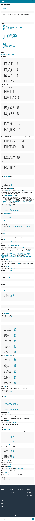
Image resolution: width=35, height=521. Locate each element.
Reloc (4, 386)
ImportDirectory (7, 313)
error (24, 190)
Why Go (2, 487)
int (20, 247)
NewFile (4, 233)
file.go (2, 54)
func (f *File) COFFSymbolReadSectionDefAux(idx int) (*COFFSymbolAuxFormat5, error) (16, 32)
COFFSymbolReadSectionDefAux (12, 245)
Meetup (2, 509)
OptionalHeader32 (7, 323)
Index (4, 9)
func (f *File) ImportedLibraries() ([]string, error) (10, 35)
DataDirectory (6, 213)
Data (14, 268)
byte (13, 414)
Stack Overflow (12, 492)
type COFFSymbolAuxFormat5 (7, 28)
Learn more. (8, 519)
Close (7, 259)
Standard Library (20, 489)
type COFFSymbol (5, 26)
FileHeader (5, 225)
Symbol (5, 472)
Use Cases (2, 489)
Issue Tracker (29, 492)
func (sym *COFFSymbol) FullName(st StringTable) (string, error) (13, 27)
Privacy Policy (18, 517)
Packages (20, 487)
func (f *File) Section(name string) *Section (10, 37)
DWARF (7, 266)
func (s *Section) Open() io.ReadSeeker (9, 46)
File (4, 220)
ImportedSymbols (9, 277)
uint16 (12, 183)
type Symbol (4, 50)
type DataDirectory (5, 29)
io (8, 235)
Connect (2, 498)
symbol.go (12, 54)
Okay (33, 519)
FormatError (6, 302)
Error (10, 309)
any (9, 226)
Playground (11, 489)
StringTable (17, 190)
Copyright (17, 514)
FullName (11, 188)
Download (28, 489)
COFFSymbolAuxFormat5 (9, 195)
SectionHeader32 (13, 431)
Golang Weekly (3, 510)
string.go (9, 54)
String (9, 466)
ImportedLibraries (9, 270)
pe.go (4, 54)
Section (11, 227)
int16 (12, 182)
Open (4, 239)
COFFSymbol (6, 176)
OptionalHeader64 (7, 355)
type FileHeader (5, 38)
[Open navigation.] (33, 1)
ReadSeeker (14, 422)
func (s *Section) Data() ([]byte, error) (9, 45)
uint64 (15, 365)
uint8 (12, 184)
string (21, 190)
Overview (4, 8)
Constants (4, 25)
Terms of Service (17, 515)
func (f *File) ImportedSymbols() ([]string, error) (10, 36)
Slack (2, 506)
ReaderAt (10, 235)
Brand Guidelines (29, 495)
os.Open (13, 243)
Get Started (12, 487)
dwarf (12, 268)
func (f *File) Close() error (7, 33)
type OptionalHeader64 (6, 42)
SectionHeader (7, 429)
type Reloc (4, 43)
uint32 (10, 205)
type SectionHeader (6, 47)
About (28, 487)
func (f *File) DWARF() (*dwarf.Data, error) (10, 34)
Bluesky (2, 500)
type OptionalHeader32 (6, 41)
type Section (4, 44)
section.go (6, 54)
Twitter (2, 503)
